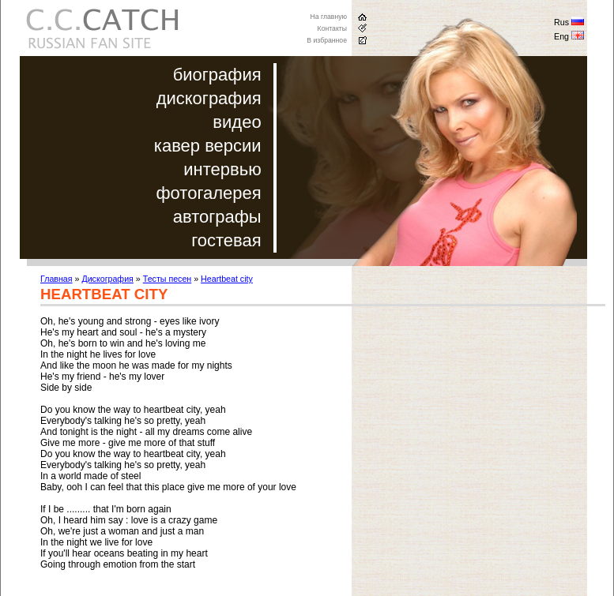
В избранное (327, 40)
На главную (328, 17)
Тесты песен (167, 278)
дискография (209, 98)
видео (237, 122)
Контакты (332, 28)
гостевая (226, 240)
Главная (56, 278)
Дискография (107, 278)
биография (217, 74)
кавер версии (208, 146)
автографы (217, 217)
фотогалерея (209, 193)
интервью (222, 169)
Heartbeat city (227, 278)
